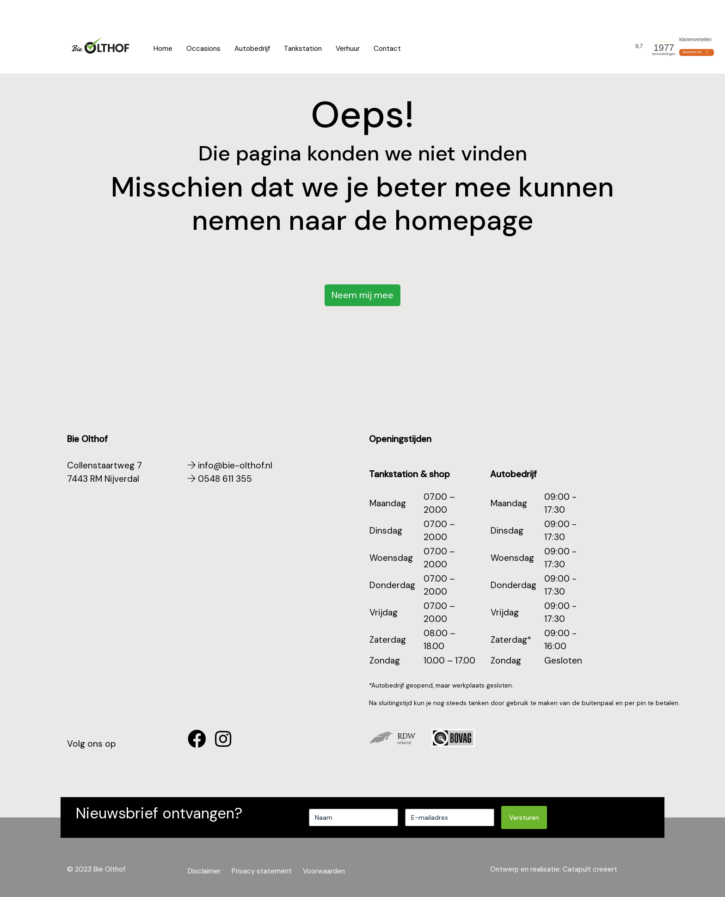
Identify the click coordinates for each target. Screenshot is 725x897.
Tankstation (303, 48)
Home (163, 48)
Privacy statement (262, 871)
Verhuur (348, 48)
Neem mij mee (362, 295)
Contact (387, 48)
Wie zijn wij (605, 12)
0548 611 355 (87, 12)
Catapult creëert (590, 869)
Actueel (644, 12)
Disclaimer (204, 871)
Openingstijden (194, 12)
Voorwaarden (687, 12)
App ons (139, 12)
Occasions (203, 48)
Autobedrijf (252, 48)
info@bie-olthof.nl (230, 465)
